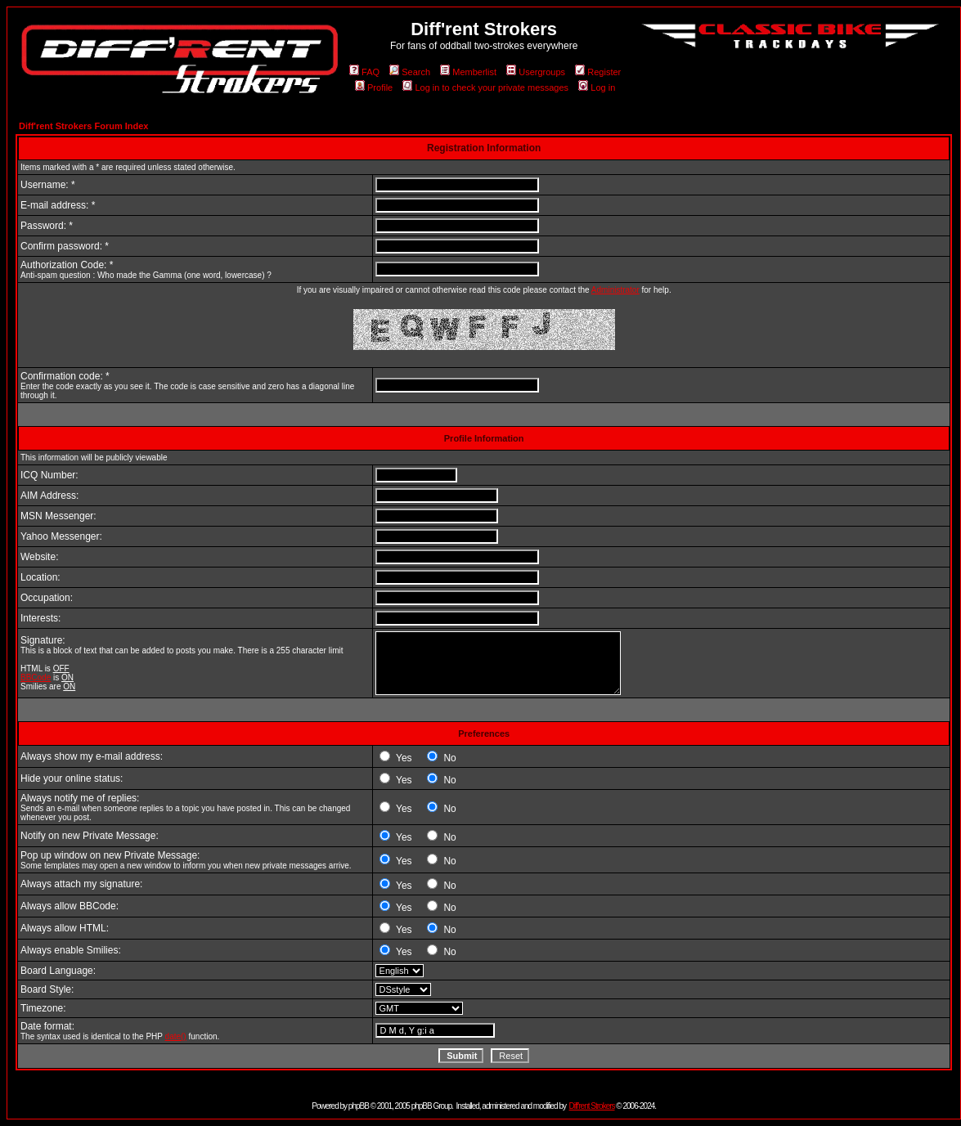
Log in (596, 87)
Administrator (615, 289)
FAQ (364, 72)
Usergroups (535, 72)
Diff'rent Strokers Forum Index (83, 126)
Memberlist (468, 72)
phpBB (358, 1105)
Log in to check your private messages (485, 87)
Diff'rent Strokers (592, 1105)
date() (175, 1036)
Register (598, 72)
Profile (374, 87)
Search (409, 72)
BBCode (35, 677)
